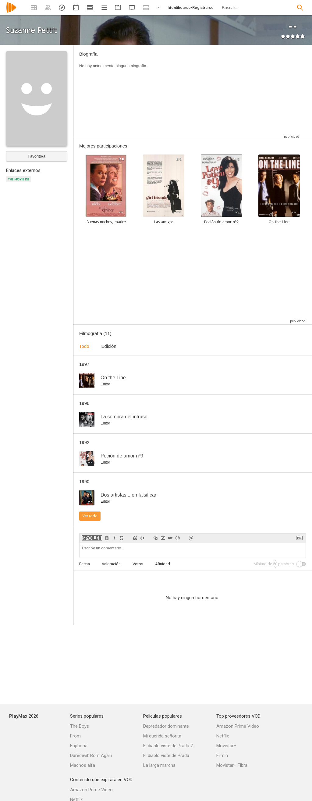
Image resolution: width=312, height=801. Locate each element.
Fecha (84, 564)
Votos (138, 564)
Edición (108, 346)
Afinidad (162, 564)
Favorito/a (36, 156)
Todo (84, 346)
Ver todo (90, 516)
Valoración (111, 564)
